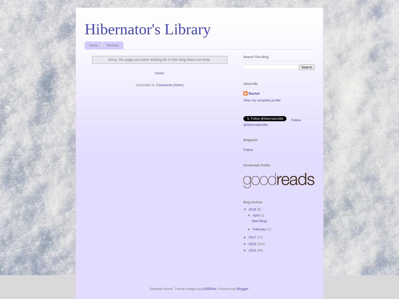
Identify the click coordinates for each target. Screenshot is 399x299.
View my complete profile (262, 100)
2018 (253, 209)
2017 (253, 237)
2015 (253, 250)
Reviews (113, 45)
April (256, 215)
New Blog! (259, 221)
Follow (248, 150)
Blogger (242, 289)
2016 (253, 244)
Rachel (254, 93)
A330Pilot (209, 289)
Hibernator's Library (148, 29)
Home (93, 45)
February (260, 229)
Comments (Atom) (169, 85)
